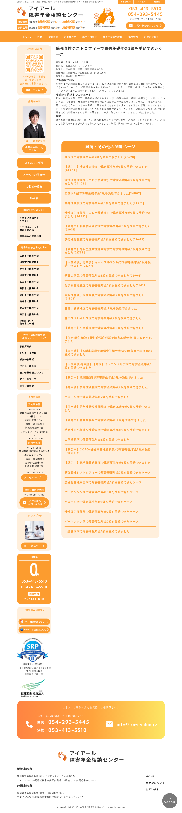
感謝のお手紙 (27, 359)
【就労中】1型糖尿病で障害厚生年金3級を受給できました (104, 377)
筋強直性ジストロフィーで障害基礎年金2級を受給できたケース (108, 472)
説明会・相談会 (28, 366)
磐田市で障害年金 (29, 308)
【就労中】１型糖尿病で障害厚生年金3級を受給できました (105, 328)
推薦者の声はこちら (34, 149)
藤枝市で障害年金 (29, 288)
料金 (39, 36)
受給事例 (53, 36)
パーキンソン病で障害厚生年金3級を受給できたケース (102, 492)
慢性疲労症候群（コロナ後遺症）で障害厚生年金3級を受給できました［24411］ (108, 214)
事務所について (155, 782)
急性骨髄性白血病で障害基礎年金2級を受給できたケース (103, 482)
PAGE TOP (170, 800)
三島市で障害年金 (29, 255)
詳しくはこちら (34, 546)
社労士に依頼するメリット (29, 219)
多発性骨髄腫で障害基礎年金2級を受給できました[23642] (105, 239)
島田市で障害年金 (29, 281)
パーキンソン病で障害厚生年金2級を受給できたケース (102, 521)
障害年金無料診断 (112, 36)
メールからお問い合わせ (34, 502)
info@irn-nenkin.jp (137, 724)
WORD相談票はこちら (34, 629)
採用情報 (133, 36)
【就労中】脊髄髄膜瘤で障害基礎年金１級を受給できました (105, 420)
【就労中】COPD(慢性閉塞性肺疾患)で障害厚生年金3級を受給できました (108, 451)
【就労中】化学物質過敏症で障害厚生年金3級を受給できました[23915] (108, 227)
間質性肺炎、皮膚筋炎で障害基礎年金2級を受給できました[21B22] (105, 296)
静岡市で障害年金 (29, 268)
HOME (27, 36)
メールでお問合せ (34, 174)
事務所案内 (126, 2)
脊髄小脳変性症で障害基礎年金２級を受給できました (101, 308)
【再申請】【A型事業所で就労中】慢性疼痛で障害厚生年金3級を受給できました (109, 352)
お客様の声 (70, 36)
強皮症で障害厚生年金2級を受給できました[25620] (100, 157)
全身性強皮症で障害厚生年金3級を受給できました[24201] (104, 203)
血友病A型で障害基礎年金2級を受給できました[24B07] (103, 193)
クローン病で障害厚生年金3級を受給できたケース (99, 502)
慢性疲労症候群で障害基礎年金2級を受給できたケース (102, 511)
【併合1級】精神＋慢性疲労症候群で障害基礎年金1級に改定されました (108, 339)
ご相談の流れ (34, 186)
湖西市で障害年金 (29, 314)
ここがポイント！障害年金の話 (29, 228)
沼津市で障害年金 (29, 262)
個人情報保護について (32, 372)
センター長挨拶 (28, 353)
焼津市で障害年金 (29, 275)
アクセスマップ (28, 379)
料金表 (157, 2)
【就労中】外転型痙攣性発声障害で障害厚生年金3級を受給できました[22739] (108, 250)
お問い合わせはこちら (145, 26)
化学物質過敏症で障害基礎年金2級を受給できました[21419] (106, 285)
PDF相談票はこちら (34, 621)
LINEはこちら (34, 90)
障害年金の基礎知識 (30, 236)
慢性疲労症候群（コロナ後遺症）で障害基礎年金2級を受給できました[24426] (108, 181)
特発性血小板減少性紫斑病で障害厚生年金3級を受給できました (108, 430)
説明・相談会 (89, 36)
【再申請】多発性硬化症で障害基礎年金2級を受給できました (106, 387)
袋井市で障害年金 (29, 301)
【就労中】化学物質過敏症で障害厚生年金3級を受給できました (108, 462)
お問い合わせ (151, 36)
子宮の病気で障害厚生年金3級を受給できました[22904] (103, 275)
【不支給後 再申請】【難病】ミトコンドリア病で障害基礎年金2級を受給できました (108, 365)
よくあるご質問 (34, 162)
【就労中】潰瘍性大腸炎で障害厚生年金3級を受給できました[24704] (106, 168)
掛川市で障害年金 (29, 294)
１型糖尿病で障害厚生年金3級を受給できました (97, 439)
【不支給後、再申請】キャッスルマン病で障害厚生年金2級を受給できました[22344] (108, 264)
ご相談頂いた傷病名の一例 (27, 322)
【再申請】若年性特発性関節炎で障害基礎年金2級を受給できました (108, 408)
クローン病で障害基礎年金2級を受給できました (97, 397)
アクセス (141, 2)
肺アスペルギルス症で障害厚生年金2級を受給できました (103, 318)
